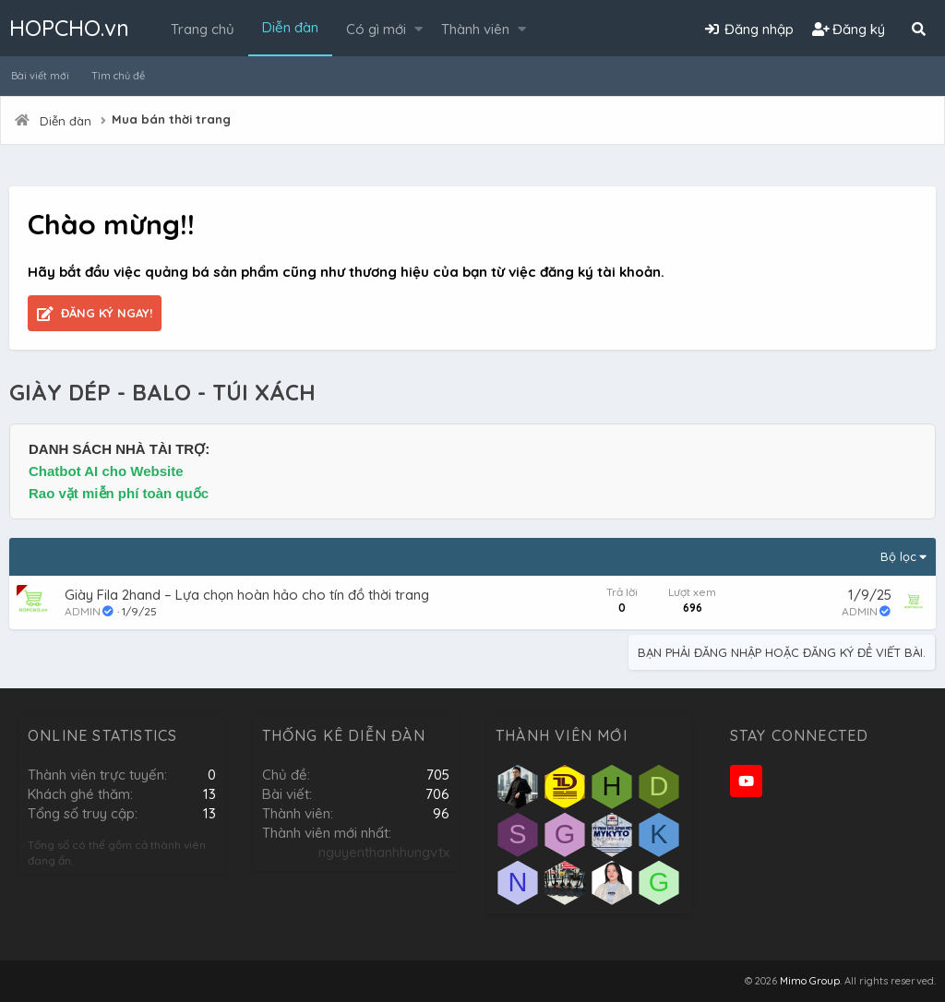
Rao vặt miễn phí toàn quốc (119, 493)
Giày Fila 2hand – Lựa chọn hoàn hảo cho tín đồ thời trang (247, 594)
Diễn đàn (290, 27)
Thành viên (475, 29)
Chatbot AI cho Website (106, 471)
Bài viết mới (40, 75)
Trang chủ (202, 29)
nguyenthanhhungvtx (383, 852)
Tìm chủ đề (118, 75)
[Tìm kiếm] (918, 29)
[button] (418, 29)
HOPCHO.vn (69, 28)
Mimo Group (810, 980)
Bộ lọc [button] (898, 556)
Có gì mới (376, 29)
